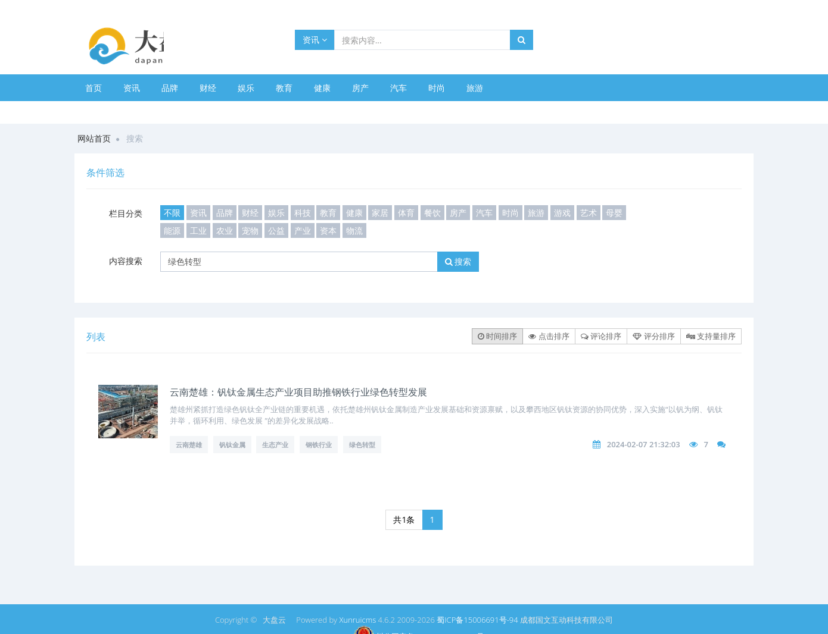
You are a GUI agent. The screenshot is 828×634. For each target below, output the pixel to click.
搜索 (458, 261)
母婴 (614, 212)
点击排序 (548, 336)
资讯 (315, 39)
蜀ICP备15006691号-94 (477, 619)
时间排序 (497, 336)
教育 (284, 87)
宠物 (250, 230)
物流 (354, 230)
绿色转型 (362, 444)
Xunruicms (357, 619)
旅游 (474, 87)
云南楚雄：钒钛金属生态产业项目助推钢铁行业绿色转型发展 (298, 391)
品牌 (169, 87)
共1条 (404, 519)
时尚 (436, 87)
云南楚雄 (189, 444)
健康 (322, 87)
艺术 (588, 212)
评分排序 (653, 336)
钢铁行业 (319, 444)
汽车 (398, 87)
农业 (224, 230)
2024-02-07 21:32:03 (643, 444)
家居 (380, 212)
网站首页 (94, 138)
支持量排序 (711, 336)
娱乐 (246, 87)
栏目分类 (125, 213)
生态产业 (275, 444)
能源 (172, 230)
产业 (302, 230)
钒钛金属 (232, 444)
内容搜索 (125, 260)
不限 (172, 212)
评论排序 (601, 336)
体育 (406, 212)
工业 (198, 230)
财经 (208, 87)
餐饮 (432, 212)
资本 (328, 230)
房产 (360, 87)
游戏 (562, 212)
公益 (276, 230)
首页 (93, 87)
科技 (302, 212)
